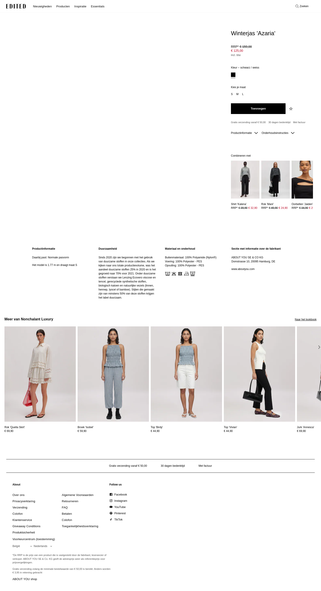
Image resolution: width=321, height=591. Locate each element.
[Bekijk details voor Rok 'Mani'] (275, 180)
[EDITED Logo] (16, 6)
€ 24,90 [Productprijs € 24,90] (283, 208)
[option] (233, 75)
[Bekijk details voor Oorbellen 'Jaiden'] (306, 180)
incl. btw (236, 55)
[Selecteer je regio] (23, 546)
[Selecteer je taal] (44, 546)
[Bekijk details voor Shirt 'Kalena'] (245, 180)
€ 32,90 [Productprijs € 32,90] (252, 208)
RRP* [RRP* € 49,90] (274, 208)
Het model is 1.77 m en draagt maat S (54, 265)
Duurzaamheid (108, 248)
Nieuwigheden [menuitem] (42, 6)
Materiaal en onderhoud (180, 248)
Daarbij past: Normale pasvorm (50, 257)
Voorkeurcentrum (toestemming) (33, 539)
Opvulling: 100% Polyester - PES (184, 265)
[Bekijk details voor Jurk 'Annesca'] (305, 427)
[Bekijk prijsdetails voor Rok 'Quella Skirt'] (40, 431)
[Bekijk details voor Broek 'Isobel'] (113, 374)
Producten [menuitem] (63, 6)
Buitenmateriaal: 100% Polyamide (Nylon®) (190, 257)
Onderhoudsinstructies (277, 133)
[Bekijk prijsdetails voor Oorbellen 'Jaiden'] (306, 208)
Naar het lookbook (306, 319)
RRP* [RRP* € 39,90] (244, 208)
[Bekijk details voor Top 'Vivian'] (259, 374)
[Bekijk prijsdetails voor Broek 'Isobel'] (113, 431)
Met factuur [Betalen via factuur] (299, 122)
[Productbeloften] (272, 122)
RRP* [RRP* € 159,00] (241, 46)
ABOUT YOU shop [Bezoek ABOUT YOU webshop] (24, 579)
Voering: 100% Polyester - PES (183, 261)
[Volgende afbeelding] (311, 181)
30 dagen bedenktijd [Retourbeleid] (279, 122)
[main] (160, 273)
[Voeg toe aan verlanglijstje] (291, 108)
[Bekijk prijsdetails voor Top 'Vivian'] (259, 431)
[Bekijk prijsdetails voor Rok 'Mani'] (275, 208)
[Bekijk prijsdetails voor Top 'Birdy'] (186, 431)
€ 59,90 (82, 431)
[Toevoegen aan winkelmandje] (258, 108)
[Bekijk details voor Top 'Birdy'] (186, 374)
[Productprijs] (272, 51)
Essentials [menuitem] (98, 6)
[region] (61, 273)
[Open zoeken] (302, 6)
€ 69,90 (8, 431)
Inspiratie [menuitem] (80, 6)
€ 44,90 (155, 431)
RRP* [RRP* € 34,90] (305, 208)
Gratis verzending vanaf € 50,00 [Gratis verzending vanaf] (248, 122)
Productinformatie (244, 133)
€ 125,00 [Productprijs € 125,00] (237, 50)
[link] (16, 485)
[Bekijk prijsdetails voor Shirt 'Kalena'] (245, 208)
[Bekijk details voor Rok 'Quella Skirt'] (40, 374)
